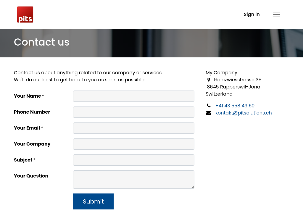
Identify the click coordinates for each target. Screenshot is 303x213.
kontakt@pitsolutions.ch (243, 112)
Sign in (252, 14)
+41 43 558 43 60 (235, 105)
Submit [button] (93, 201)
